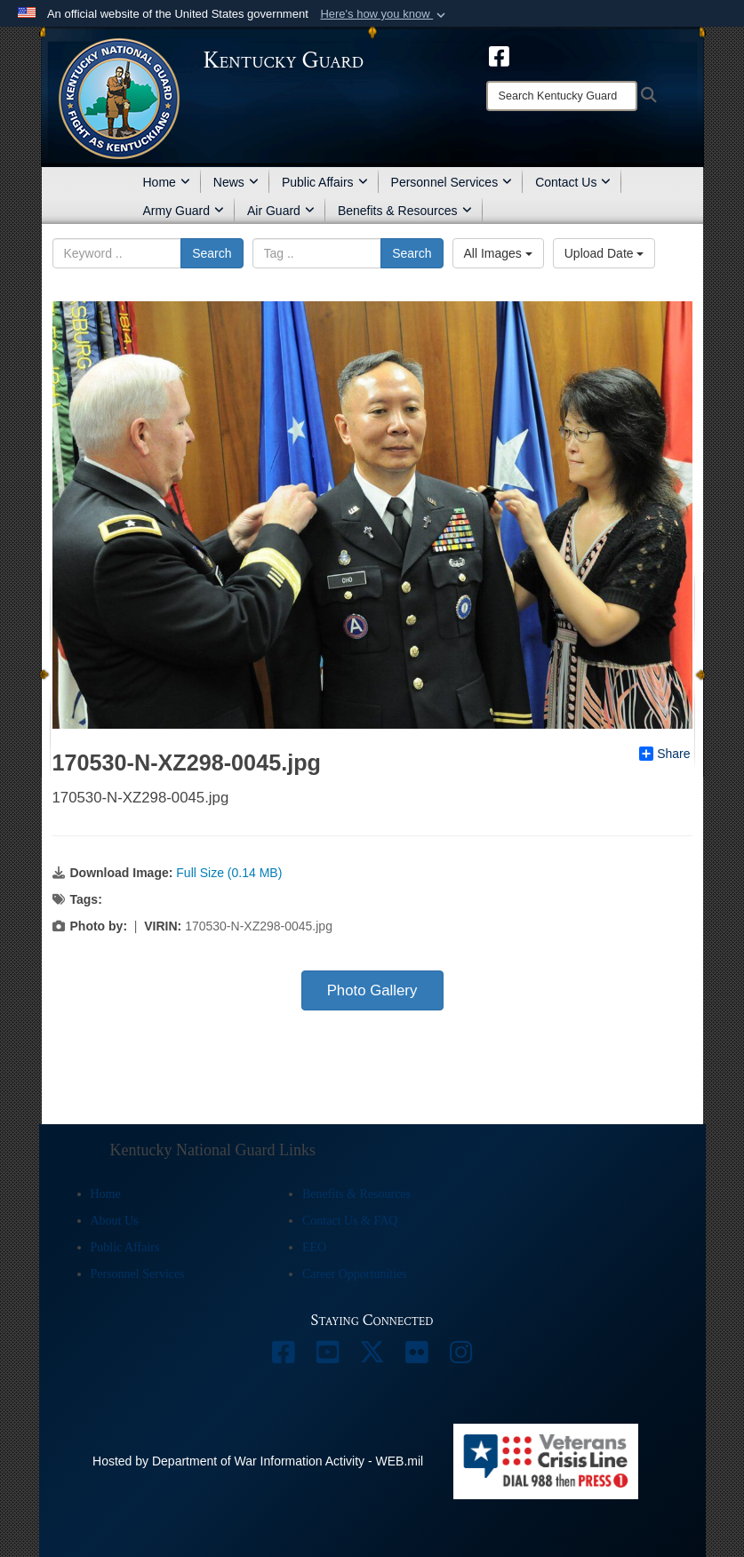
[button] (384, 14)
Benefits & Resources (405, 211)
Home (166, 182)
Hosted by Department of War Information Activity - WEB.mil (257, 1461)
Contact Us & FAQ (349, 1220)
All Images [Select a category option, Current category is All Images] (498, 253)
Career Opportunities (354, 1274)
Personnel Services (452, 182)
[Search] (561, 96)
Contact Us (573, 182)
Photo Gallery (372, 990)
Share (664, 754)
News (236, 182)
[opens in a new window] (499, 55)
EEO (314, 1247)
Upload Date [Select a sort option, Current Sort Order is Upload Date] (604, 253)
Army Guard (183, 211)
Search (211, 253)
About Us (115, 1220)
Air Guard (281, 211)
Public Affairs (325, 182)
